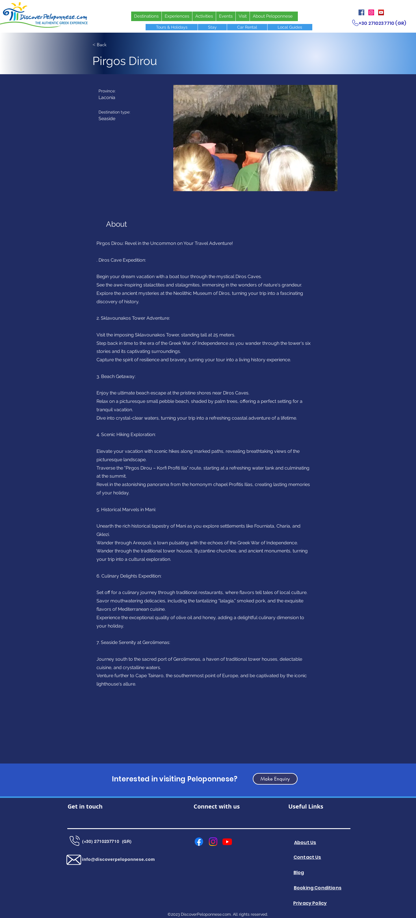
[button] (255, 138)
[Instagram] (371, 12)
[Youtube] (227, 841)
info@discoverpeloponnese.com (118, 859)
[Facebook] (361, 12)
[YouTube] (381, 12)
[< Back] (111, 45)
